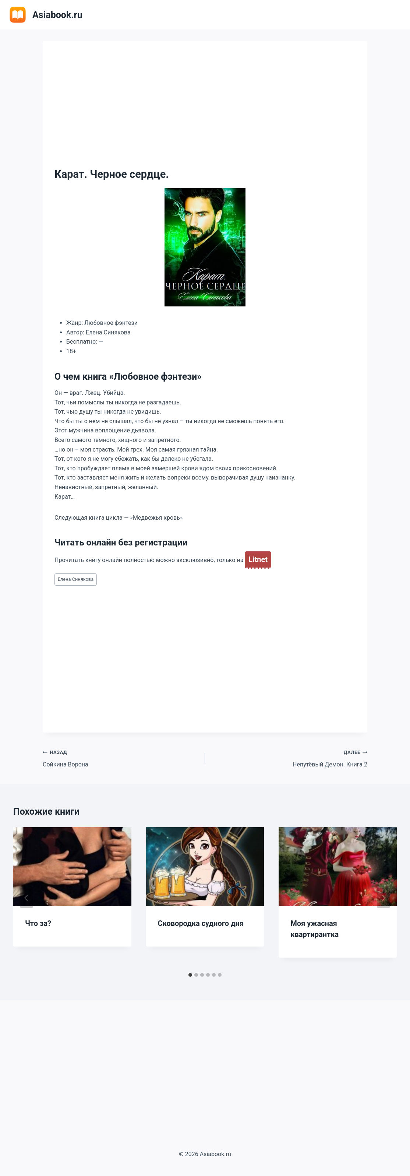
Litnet (258, 559)
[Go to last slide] (26, 898)
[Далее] (383, 898)
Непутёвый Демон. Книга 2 (289, 757)
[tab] (190, 975)
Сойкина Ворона (121, 757)
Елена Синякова (75, 579)
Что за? (38, 923)
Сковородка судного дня (201, 923)
